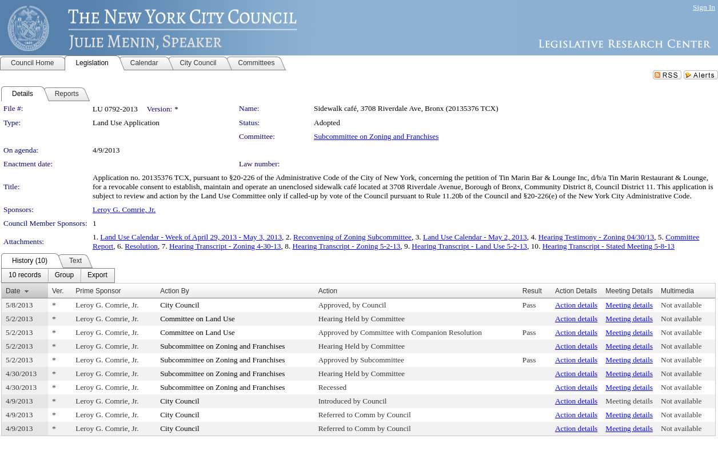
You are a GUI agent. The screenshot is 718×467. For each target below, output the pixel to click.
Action (327, 291)
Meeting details (629, 305)
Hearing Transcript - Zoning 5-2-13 (347, 246)
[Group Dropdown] (64, 275)
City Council (180, 305)
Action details (576, 305)
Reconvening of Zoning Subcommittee (352, 237)
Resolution (141, 246)
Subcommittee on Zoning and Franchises (376, 136)
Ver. (58, 291)
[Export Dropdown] (97, 275)
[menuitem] (25, 275)
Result (532, 291)
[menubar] (58, 275)
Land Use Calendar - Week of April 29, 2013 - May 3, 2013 (191, 237)
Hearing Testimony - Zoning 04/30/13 (596, 237)
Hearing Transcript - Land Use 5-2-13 (469, 246)
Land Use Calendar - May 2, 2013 (475, 237)
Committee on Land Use (197, 318)
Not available (681, 305)
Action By (174, 291)
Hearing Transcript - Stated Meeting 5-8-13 (609, 246)
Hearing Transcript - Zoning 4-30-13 (225, 246)
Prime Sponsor (98, 291)
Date (13, 291)
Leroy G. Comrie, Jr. (124, 209)
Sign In (704, 7)
